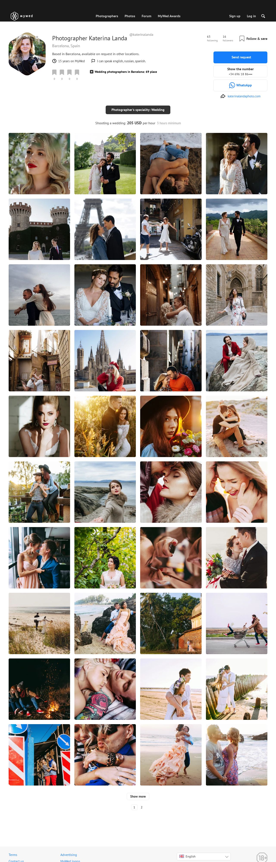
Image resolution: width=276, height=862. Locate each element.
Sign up (234, 16)
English (187, 853)
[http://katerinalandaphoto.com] (240, 96)
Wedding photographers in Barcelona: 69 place (126, 72)
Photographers (107, 16)
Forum (146, 16)
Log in (251, 16)
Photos (130, 16)
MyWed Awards (169, 16)
